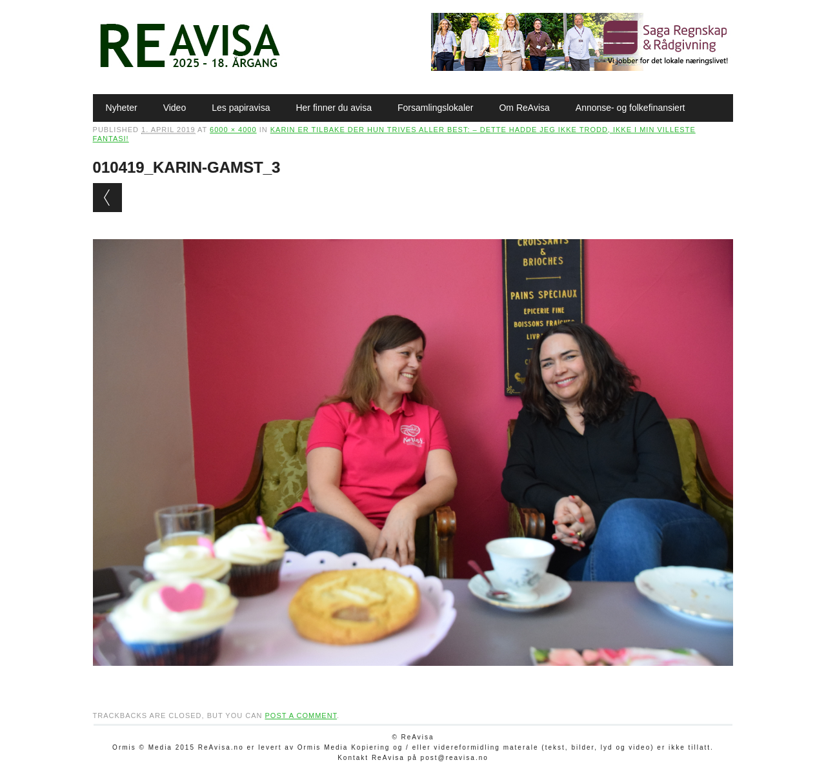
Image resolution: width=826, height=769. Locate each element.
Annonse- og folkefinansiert (630, 107)
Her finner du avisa (334, 107)
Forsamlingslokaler (435, 107)
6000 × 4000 (233, 129)
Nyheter (121, 107)
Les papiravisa (241, 107)
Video (174, 107)
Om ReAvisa (524, 107)
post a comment (301, 715)
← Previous (107, 197)
